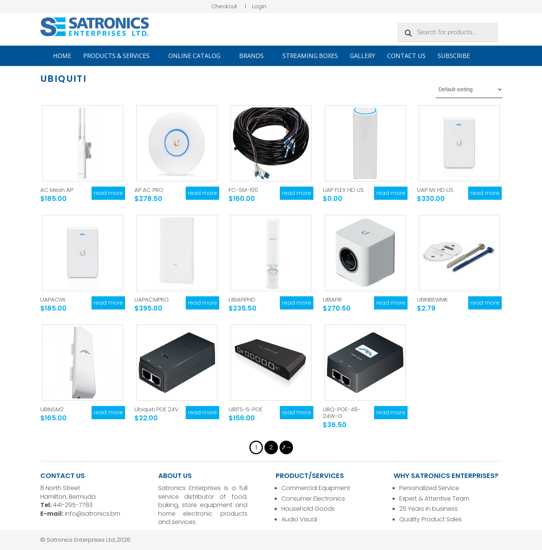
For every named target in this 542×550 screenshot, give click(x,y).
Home (62, 56)
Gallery (362, 56)
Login (259, 6)
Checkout (224, 6)
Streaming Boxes (310, 56)
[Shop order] (469, 89)
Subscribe (454, 56)
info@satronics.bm (92, 513)
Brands (254, 56)
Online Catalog (197, 56)
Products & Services (119, 56)
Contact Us (406, 56)
